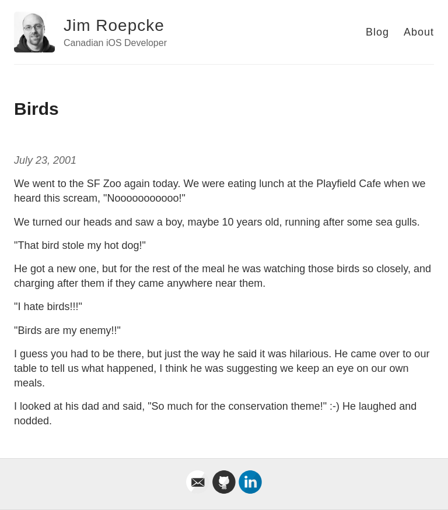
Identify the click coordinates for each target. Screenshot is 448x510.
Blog (377, 32)
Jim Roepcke (114, 25)
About (419, 32)
